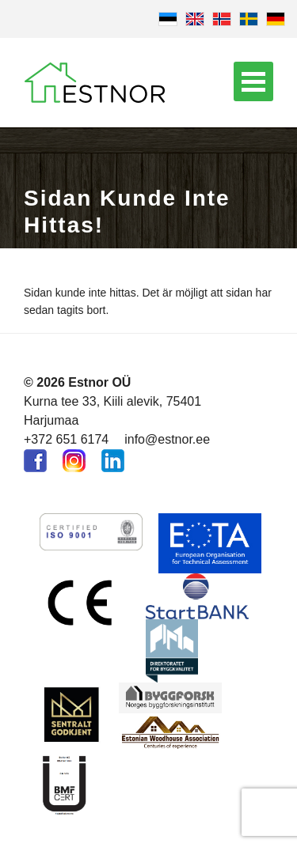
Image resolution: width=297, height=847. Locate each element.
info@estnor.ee (167, 439)
